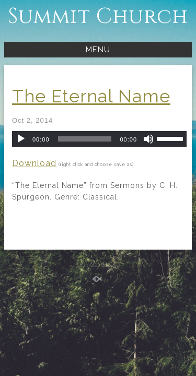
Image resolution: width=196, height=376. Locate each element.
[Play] (21, 139)
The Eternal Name (91, 96)
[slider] (85, 139)
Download (34, 163)
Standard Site (98, 264)
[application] (99, 139)
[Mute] (148, 139)
